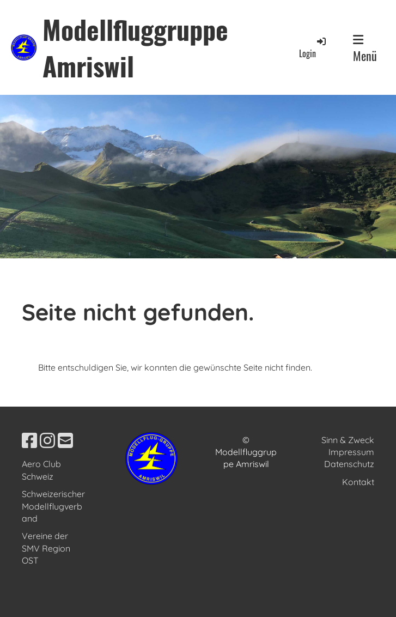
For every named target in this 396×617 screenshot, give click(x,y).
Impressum (351, 451)
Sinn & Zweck (347, 439)
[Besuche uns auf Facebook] (29, 440)
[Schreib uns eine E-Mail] (65, 440)
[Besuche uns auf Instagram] (47, 440)
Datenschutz (349, 463)
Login (313, 47)
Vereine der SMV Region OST (46, 548)
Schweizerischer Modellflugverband (53, 506)
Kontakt (358, 481)
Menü (365, 49)
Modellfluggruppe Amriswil (135, 47)
